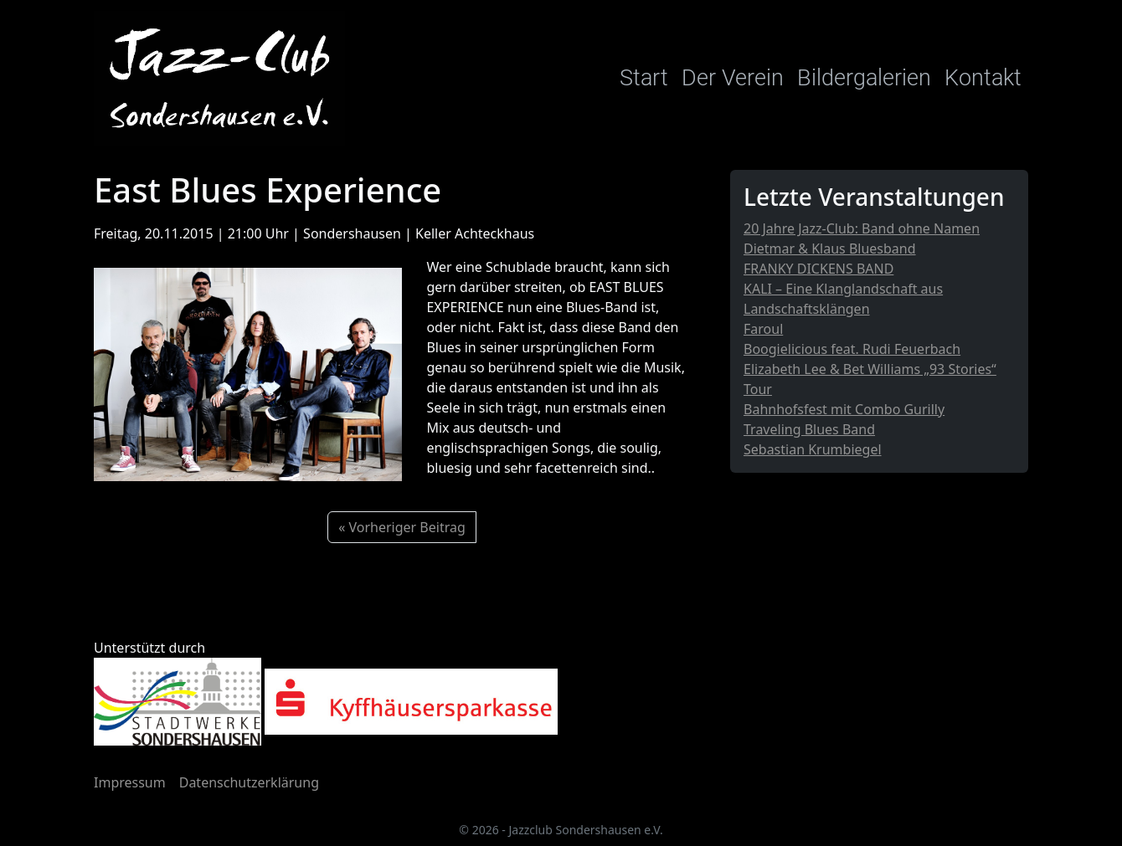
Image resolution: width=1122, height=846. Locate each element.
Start (644, 77)
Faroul (763, 329)
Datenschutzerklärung (249, 782)
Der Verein (733, 77)
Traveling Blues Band (809, 429)
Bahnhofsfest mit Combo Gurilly (844, 409)
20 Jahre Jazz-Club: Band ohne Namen (862, 228)
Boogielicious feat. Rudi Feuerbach (852, 349)
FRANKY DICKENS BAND (818, 268)
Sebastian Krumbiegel (813, 449)
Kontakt (983, 77)
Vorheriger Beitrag (407, 527)
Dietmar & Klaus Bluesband (830, 248)
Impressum (130, 782)
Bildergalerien (864, 77)
